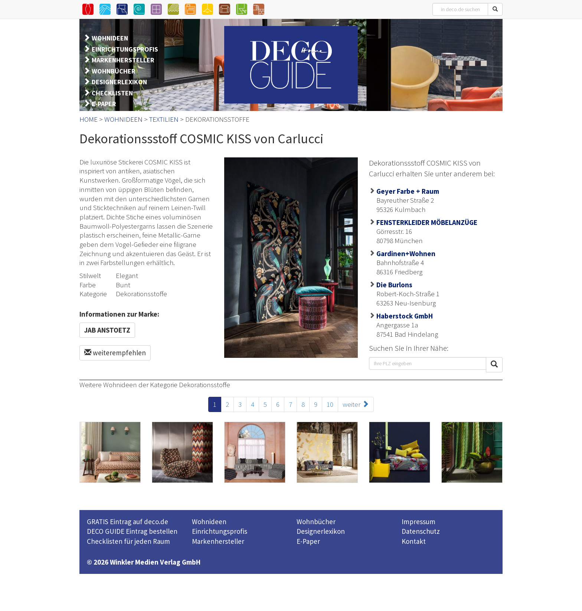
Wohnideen (209, 521)
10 (330, 404)
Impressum (418, 521)
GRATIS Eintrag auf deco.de (127, 521)
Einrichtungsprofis (219, 531)
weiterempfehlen (115, 352)
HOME (88, 119)
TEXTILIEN (164, 119)
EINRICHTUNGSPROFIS (125, 49)
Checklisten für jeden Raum (128, 541)
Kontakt (414, 541)
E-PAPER (104, 103)
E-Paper (308, 541)
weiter (356, 404)
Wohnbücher (316, 521)
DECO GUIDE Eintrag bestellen (132, 531)
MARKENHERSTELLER (123, 60)
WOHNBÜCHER (113, 71)
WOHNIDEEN (110, 38)
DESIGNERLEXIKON (119, 82)
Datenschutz (421, 531)
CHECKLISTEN (112, 93)
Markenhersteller (218, 541)
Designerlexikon (321, 531)
